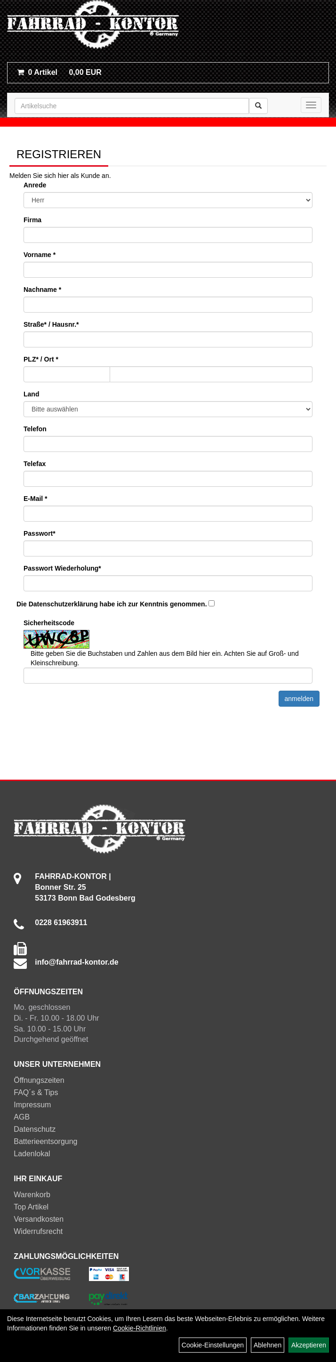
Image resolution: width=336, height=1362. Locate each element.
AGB (22, 1117)
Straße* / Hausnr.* (51, 324)
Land (31, 394)
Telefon (35, 429)
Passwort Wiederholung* (62, 568)
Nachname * (42, 289)
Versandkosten (39, 1219)
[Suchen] (258, 106)
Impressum (32, 1105)
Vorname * (40, 254)
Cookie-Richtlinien (139, 1328)
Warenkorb (32, 1195)
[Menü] (311, 105)
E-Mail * (36, 498)
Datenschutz (35, 1129)
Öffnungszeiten (39, 1080)
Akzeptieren (308, 1345)
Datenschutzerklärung (63, 604)
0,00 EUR (59, 72)
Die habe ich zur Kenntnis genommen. (111, 604)
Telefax (35, 463)
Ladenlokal (32, 1154)
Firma (32, 220)
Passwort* (40, 533)
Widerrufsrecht (38, 1231)
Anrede (35, 185)
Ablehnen (267, 1345)
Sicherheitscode (49, 623)
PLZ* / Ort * (41, 359)
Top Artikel (31, 1207)
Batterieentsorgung (45, 1141)
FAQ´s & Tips (36, 1092)
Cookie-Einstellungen (213, 1345)
